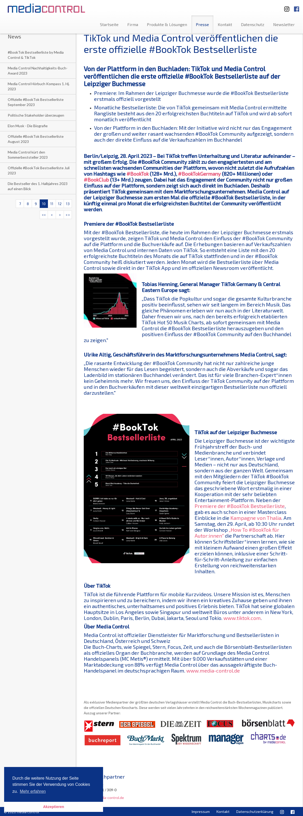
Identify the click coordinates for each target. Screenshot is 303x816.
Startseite (109, 24)
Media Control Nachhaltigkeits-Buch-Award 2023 (38, 70)
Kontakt (225, 24)
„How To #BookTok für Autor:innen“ (237, 533)
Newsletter (284, 24)
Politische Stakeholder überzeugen (36, 115)
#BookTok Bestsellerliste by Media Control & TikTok (36, 55)
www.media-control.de (213, 670)
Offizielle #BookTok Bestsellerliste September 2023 (36, 102)
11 (51, 203)
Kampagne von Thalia (255, 518)
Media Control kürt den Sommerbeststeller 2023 (28, 154)
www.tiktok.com (242, 618)
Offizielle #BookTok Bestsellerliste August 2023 (36, 139)
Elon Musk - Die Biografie (28, 126)
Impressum (201, 811)
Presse (202, 24)
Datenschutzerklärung (254, 811)
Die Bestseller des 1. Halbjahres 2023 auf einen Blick (38, 186)
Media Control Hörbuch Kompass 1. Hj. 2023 (39, 86)
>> (67, 215)
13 (68, 203)
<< (44, 215)
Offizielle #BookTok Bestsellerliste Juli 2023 (39, 170)
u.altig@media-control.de (104, 797)
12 (60, 203)
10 (44, 203)
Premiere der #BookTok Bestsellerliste (240, 506)
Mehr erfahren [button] (33, 791)
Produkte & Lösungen (167, 24)
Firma (132, 24)
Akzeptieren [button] (53, 807)
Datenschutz (252, 24)
